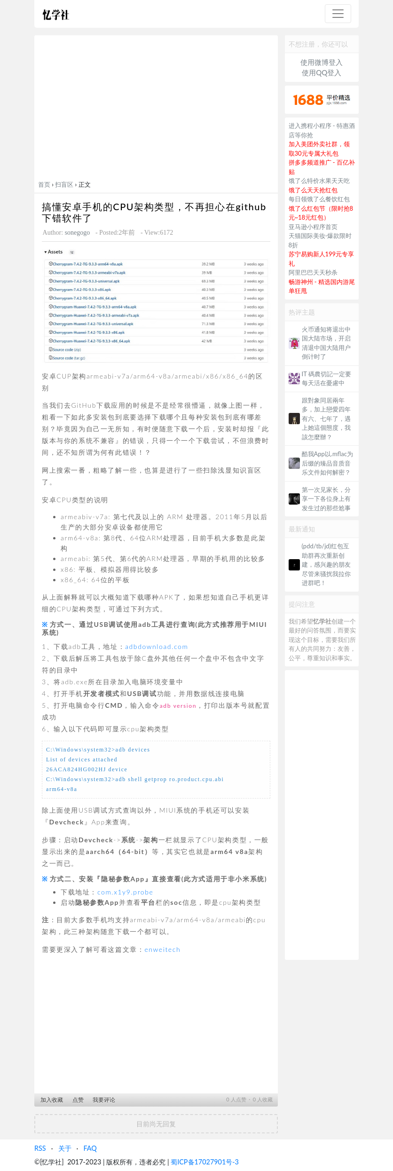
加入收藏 (51, 1099)
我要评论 (104, 1099)
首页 (44, 184)
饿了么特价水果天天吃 (319, 180)
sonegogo (77, 232)
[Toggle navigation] (338, 13)
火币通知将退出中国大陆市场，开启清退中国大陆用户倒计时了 (326, 343)
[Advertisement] (156, 109)
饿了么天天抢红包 (313, 190)
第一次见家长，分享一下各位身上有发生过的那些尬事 (326, 499)
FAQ (89, 1148)
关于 (64, 1148)
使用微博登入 (321, 62)
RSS (40, 1148)
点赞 (78, 1099)
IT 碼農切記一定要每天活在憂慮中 (326, 378)
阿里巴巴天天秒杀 (313, 272)
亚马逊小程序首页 (313, 226)
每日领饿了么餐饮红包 (319, 199)
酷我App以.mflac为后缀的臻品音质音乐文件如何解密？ (327, 463)
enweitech (162, 949)
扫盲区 (64, 184)
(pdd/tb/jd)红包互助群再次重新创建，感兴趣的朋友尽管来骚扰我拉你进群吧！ (326, 564)
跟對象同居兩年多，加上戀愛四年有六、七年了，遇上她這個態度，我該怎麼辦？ (326, 418)
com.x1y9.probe (125, 892)
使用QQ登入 (321, 72)
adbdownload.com (156, 646)
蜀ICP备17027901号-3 (205, 1162)
